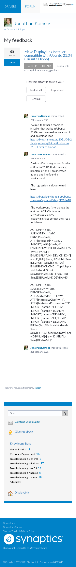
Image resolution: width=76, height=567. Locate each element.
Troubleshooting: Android (24, 472)
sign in (37, 387)
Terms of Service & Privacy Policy (18, 531)
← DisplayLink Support (16, 29)
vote (12, 62)
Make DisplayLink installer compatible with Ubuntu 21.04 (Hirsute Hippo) (48, 55)
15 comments (62, 66)
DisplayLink (22, 492)
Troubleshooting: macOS (23, 468)
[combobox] (36, 413)
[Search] (65, 413)
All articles (15, 481)
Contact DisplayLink (27, 421)
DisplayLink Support (13, 527)
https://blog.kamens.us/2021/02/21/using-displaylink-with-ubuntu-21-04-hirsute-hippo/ (51, 143)
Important (59, 90)
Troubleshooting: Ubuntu (23, 477)
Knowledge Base (20, 443)
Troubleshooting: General (24, 458)
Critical (39, 99)
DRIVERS (10, 6)
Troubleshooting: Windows (24, 463)
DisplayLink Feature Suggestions (41, 70)
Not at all (38, 90)
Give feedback (24, 431)
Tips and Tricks (18, 449)
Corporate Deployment (22, 454)
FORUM (30, 6)
